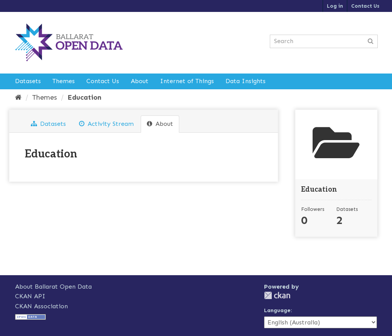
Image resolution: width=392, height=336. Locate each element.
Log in (335, 6)
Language (277, 310)
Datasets (28, 81)
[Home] (18, 97)
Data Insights (245, 81)
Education (84, 97)
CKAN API (30, 296)
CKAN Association (41, 306)
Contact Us (365, 6)
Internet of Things (187, 81)
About (139, 81)
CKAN (277, 295)
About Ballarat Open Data (53, 286)
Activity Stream (106, 123)
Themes (63, 81)
